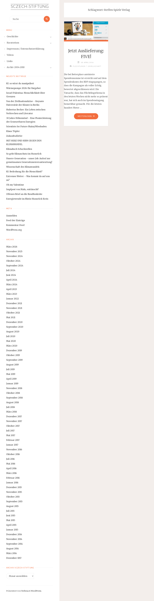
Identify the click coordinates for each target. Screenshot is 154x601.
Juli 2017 (10, 430)
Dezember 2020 (14, 322)
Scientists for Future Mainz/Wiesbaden (26, 126)
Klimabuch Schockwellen (19, 149)
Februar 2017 (13, 440)
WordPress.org (14, 230)
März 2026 (11, 246)
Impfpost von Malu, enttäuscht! (22, 189)
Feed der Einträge (15, 220)
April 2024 (11, 280)
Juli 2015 (10, 511)
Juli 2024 (10, 270)
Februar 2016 (13, 478)
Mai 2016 (10, 463)
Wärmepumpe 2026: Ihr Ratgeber (23, 88)
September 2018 (14, 397)
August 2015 (12, 506)
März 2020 (11, 345)
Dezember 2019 (14, 350)
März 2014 (11, 553)
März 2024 (11, 284)
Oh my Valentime (15, 185)
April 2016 (11, 468)
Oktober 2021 (13, 313)
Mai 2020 (11, 341)
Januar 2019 (12, 383)
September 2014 (14, 544)
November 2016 (14, 449)
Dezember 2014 (14, 534)
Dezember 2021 (14, 303)
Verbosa (25, 591)
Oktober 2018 (13, 393)
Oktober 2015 (13, 496)
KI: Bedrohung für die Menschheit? (24, 171)
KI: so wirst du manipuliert (20, 83)
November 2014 (14, 539)
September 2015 (14, 501)
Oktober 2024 (13, 261)
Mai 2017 (10, 435)
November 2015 (14, 492)
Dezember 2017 (14, 416)
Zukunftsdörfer (14, 136)
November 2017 (14, 421)
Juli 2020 (10, 336)
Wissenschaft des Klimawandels (22, 167)
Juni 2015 (10, 515)
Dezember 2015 (14, 487)
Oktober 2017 (13, 426)
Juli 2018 (10, 407)
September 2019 (14, 360)
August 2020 (12, 331)
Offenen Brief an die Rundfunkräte (24, 194)
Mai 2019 (10, 374)
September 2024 (14, 265)
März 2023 (11, 294)
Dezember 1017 (13, 558)
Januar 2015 (12, 529)
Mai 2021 (10, 317)
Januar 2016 (12, 482)
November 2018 (14, 388)
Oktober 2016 (13, 454)
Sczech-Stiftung (30, 7)
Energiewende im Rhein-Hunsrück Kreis (27, 199)
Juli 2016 (10, 459)
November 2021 (14, 308)
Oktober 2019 (13, 355)
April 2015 (11, 525)
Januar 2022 (12, 298)
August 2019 (12, 364)
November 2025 (14, 251)
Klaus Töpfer (13, 131)
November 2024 (14, 256)
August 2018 (12, 402)
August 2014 (12, 548)
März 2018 (11, 412)
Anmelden (11, 215)
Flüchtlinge (79, 66)
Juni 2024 (11, 275)
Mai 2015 (10, 520)
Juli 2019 (10, 369)
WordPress (36, 591)
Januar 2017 (12, 445)
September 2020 (14, 327)
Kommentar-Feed (15, 225)
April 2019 (11, 379)
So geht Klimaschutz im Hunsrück (23, 153)
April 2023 (11, 289)
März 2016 (11, 473)
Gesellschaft (94, 66)
